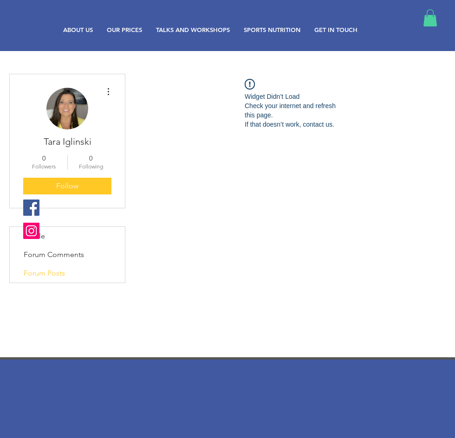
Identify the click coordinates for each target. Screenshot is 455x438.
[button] (430, 17)
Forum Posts (44, 273)
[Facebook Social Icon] (31, 208)
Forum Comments (54, 254)
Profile (34, 236)
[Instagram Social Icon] (31, 231)
